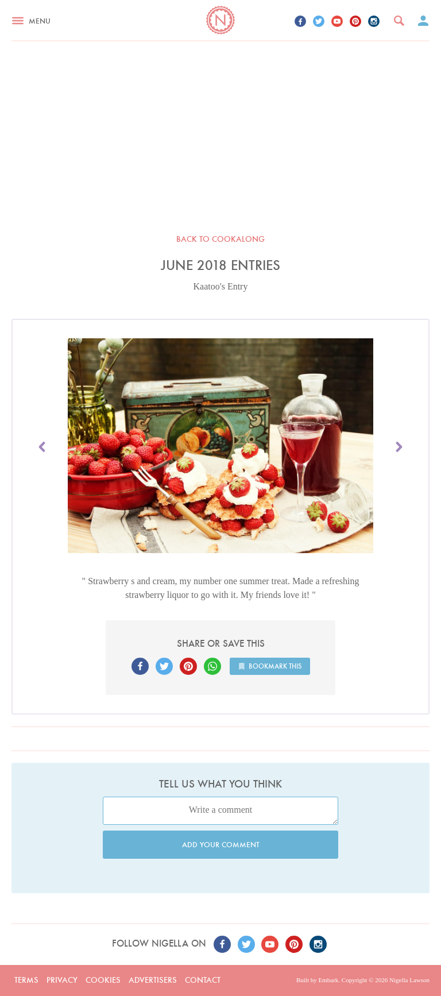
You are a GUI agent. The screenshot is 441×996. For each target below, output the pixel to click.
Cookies (103, 980)
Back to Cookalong (220, 239)
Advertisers (153, 980)
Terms (26, 980)
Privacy (62, 980)
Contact (202, 980)
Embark (328, 979)
